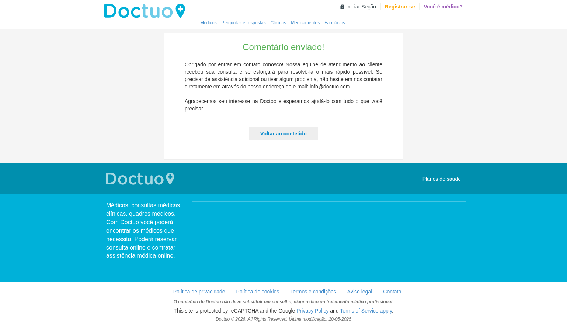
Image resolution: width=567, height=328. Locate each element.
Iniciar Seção (361, 7)
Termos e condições (313, 292)
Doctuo (146, 11)
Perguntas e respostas (244, 22)
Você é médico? (443, 7)
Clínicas (278, 22)
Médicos (208, 22)
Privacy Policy (312, 311)
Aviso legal (359, 292)
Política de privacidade (199, 292)
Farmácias (334, 22)
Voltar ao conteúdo (283, 134)
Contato (392, 292)
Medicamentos (305, 22)
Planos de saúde (441, 179)
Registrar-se (400, 7)
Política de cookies (257, 292)
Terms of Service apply (366, 311)
